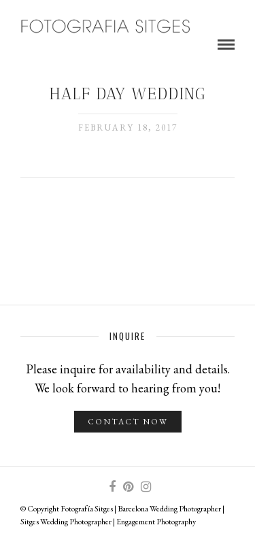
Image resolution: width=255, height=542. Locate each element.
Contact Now (128, 421)
